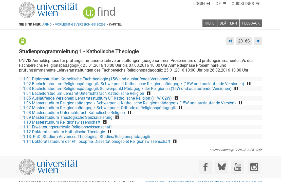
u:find (47, 24)
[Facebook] (205, 167)
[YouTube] (237, 167)
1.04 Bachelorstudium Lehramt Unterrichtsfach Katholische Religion (83, 93)
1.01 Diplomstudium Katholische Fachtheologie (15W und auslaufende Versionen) (96, 79)
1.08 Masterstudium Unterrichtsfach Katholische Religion (74, 112)
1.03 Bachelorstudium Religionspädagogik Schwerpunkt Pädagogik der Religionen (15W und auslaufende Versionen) (127, 88)
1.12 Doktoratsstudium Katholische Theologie (64, 131)
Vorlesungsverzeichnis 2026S (80, 24)
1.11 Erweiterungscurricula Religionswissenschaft (67, 127)
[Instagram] (254, 167)
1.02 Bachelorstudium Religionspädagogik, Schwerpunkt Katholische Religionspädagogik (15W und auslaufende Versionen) (133, 83)
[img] (99, 14)
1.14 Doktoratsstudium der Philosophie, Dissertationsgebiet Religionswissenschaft (96, 141)
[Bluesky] (221, 167)
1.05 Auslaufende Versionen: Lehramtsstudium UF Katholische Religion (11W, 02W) (97, 98)
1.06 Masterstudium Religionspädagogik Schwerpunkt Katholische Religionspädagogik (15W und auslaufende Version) (129, 103)
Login (199, 3)
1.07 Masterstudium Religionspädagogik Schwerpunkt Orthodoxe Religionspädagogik (99, 107)
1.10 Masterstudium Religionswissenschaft (61, 122)
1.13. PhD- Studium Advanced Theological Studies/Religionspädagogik (86, 136)
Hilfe (209, 23)
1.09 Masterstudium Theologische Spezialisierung (68, 117)
